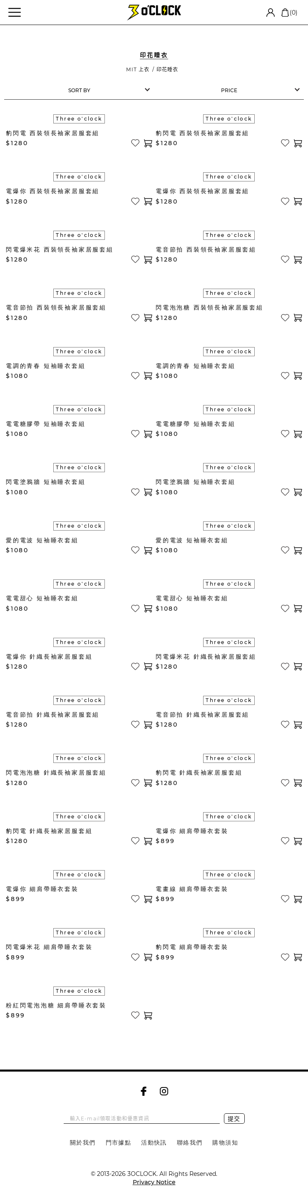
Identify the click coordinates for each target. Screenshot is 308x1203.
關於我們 (83, 1142)
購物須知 (225, 1142)
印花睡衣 (167, 69)
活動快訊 (154, 1142)
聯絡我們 (190, 1142)
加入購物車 (148, 143)
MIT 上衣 (137, 69)
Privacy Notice (154, 1182)
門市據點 (119, 1142)
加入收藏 (135, 143)
